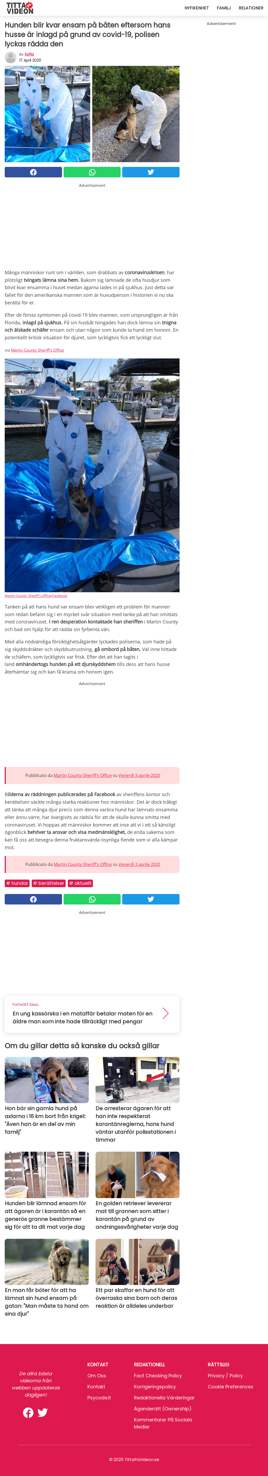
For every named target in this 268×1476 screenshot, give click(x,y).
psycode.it (99, 1397)
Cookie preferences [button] (230, 1386)
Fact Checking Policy (158, 1375)
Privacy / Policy (225, 1375)
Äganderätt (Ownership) (163, 1408)
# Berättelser (48, 883)
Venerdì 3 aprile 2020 (139, 775)
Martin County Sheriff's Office (37, 350)
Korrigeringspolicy (155, 1386)
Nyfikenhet (197, 8)
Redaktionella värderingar (164, 1397)
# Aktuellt (80, 883)
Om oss (96, 1375)
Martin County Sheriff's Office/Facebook (36, 595)
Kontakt (96, 1386)
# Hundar (17, 883)
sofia (29, 54)
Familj (224, 8)
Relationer (251, 8)
